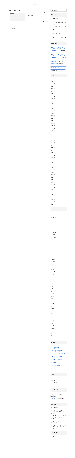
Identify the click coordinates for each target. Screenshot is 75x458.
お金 (51, 227)
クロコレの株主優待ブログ (56, 357)
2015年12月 (53, 192)
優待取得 (52, 269)
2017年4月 (53, 152)
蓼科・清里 (53, 325)
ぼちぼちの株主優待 (54, 354)
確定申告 (52, 308)
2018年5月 (53, 120)
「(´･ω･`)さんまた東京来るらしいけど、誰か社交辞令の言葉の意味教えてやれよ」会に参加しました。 (58, 49)
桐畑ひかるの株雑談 (54, 368)
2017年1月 (53, 160)
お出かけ (52, 224)
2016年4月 (53, 182)
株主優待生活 (53, 296)
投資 (51, 281)
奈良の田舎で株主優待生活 (56, 360)
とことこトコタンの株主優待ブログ (57, 350)
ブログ (52, 247)
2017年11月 (53, 135)
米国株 (52, 315)
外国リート (53, 271)
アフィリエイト (54, 237)
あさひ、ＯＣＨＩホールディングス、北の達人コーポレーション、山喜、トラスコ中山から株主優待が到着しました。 (58, 68)
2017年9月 (53, 140)
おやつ (52, 222)
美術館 (52, 323)
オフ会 (52, 239)
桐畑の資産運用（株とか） (56, 366)
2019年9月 (53, 81)
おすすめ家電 (53, 220)
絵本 (51, 318)
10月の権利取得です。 (55, 18)
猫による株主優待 (54, 369)
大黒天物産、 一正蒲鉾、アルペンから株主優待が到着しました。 (58, 33)
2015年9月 (53, 199)
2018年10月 (53, 108)
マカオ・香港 (53, 249)
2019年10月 (53, 78)
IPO (51, 212)
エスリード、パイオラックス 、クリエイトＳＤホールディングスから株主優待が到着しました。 (58, 37)
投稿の (53, 380)
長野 (51, 333)
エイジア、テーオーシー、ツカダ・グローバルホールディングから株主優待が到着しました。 (58, 28)
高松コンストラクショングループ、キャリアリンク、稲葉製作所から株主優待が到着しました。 (58, 23)
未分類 (52, 288)
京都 (51, 256)
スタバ (52, 244)
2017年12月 (53, 133)
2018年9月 (53, 110)
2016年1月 (53, 189)
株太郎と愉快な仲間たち (55, 365)
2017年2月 (53, 157)
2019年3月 (53, 96)
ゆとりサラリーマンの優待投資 (57, 356)
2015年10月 (53, 196)
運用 (51, 330)
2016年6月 (53, 177)
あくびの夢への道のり (55, 347)
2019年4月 (53, 93)
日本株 (52, 286)
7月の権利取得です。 (55, 61)
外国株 (52, 276)
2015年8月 (53, 201)
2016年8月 (53, 172)
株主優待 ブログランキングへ (54, 398)
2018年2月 (53, 128)
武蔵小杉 (52, 303)
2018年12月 (53, 103)
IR (51, 215)
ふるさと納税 (53, 232)
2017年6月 (53, 147)
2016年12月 (53, 162)
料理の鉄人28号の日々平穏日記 (57, 363)
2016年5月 (53, 179)
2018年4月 (53, 123)
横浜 (51, 301)
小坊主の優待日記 (54, 362)
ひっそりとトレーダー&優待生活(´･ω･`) (58, 353)
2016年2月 (53, 187)
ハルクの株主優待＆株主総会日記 (57, 359)
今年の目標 (53, 261)
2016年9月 (53, 169)
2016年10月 (53, 167)
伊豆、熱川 (53, 264)
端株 (51, 313)
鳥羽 (51, 338)
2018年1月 (53, 130)
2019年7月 (53, 86)
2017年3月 (53, 155)
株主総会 (52, 298)
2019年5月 (53, 91)
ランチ (52, 254)
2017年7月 (53, 145)
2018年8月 (53, 113)
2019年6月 (53, 88)
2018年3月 (53, 125)
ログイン (52, 377)
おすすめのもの (54, 217)
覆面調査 (52, 328)
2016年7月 (53, 174)
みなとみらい (53, 234)
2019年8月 (53, 83)
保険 (51, 266)
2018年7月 (53, 115)
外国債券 (52, 274)
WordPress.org (53, 385)
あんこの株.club (54, 348)
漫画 (51, 306)
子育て (52, 279)
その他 (52, 229)
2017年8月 (53, 142)
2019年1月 (53, 101)
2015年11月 (53, 194)
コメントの (54, 382)
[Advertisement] (16, 38)
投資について (53, 283)
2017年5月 (53, 150)
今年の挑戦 (53, 259)
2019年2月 (53, 98)
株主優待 (52, 293)
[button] (66, 10)
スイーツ (52, 242)
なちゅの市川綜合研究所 (55, 351)
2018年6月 (53, 118)
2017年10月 (53, 137)
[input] (59, 10)
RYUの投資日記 (54, 345)
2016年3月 (53, 184)
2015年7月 (53, 204)
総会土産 (52, 320)
